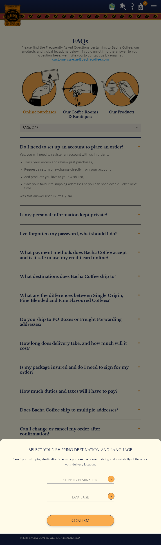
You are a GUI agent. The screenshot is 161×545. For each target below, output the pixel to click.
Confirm (80, 520)
